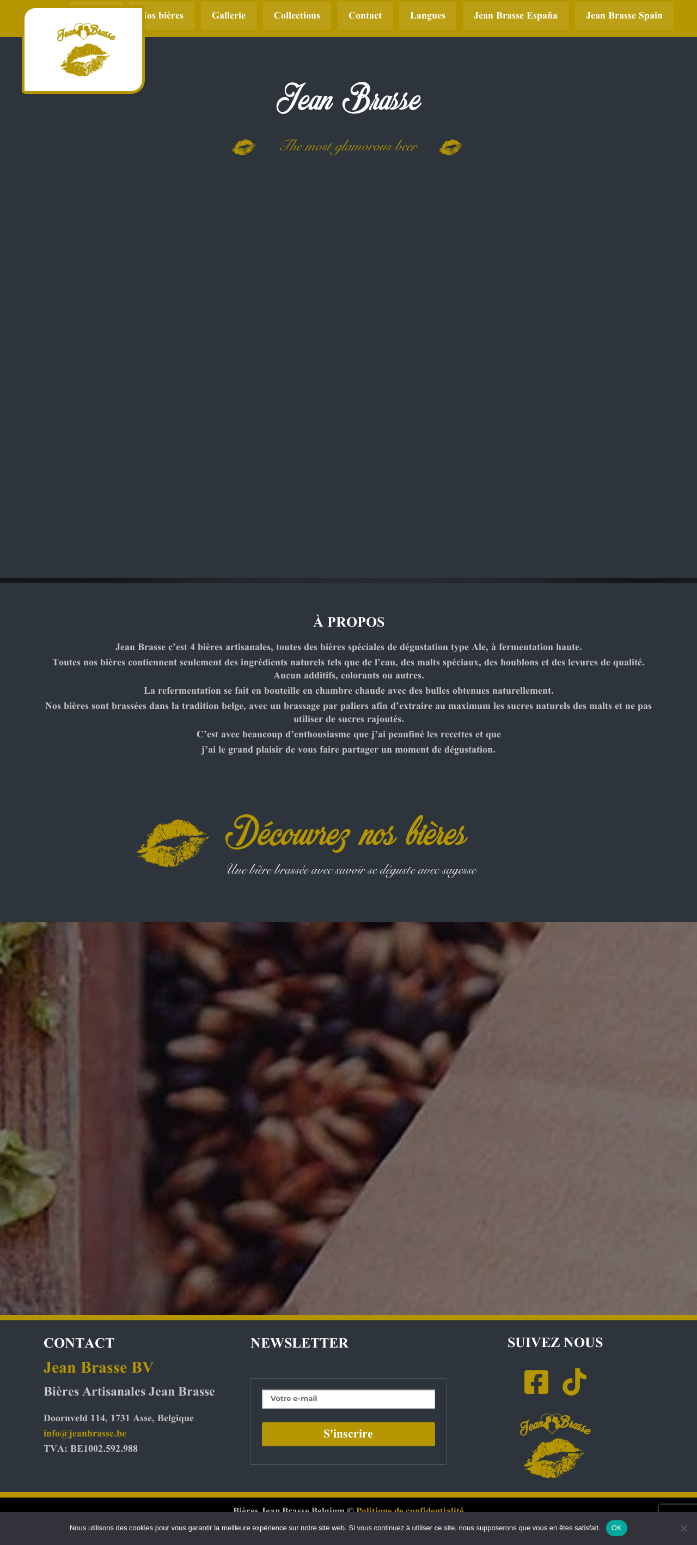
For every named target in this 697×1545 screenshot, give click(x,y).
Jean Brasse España (516, 15)
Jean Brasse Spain (624, 15)
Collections (297, 15)
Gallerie (229, 15)
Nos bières (162, 15)
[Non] (683, 1528)
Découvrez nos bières (346, 831)
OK (617, 1528)
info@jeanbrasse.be (85, 1433)
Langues (427, 15)
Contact (365, 15)
